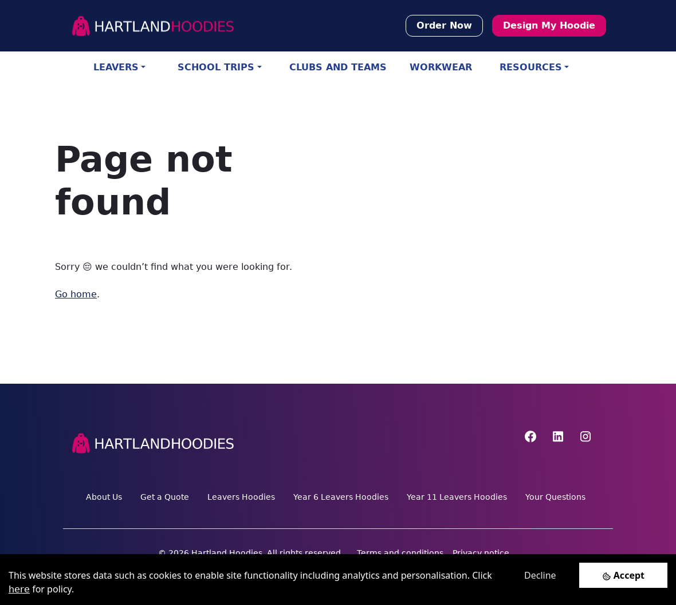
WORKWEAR (441, 67)
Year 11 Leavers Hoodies (457, 496)
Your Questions (555, 496)
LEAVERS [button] (116, 67)
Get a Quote (164, 496)
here (19, 589)
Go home (76, 294)
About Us (104, 496)
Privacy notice (481, 553)
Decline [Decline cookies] (540, 575)
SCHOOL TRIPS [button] (216, 67)
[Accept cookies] (623, 575)
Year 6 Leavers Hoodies (340, 496)
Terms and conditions (400, 553)
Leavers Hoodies (241, 496)
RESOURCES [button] (531, 67)
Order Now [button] (444, 25)
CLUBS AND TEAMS (338, 67)
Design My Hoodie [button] (549, 25)
